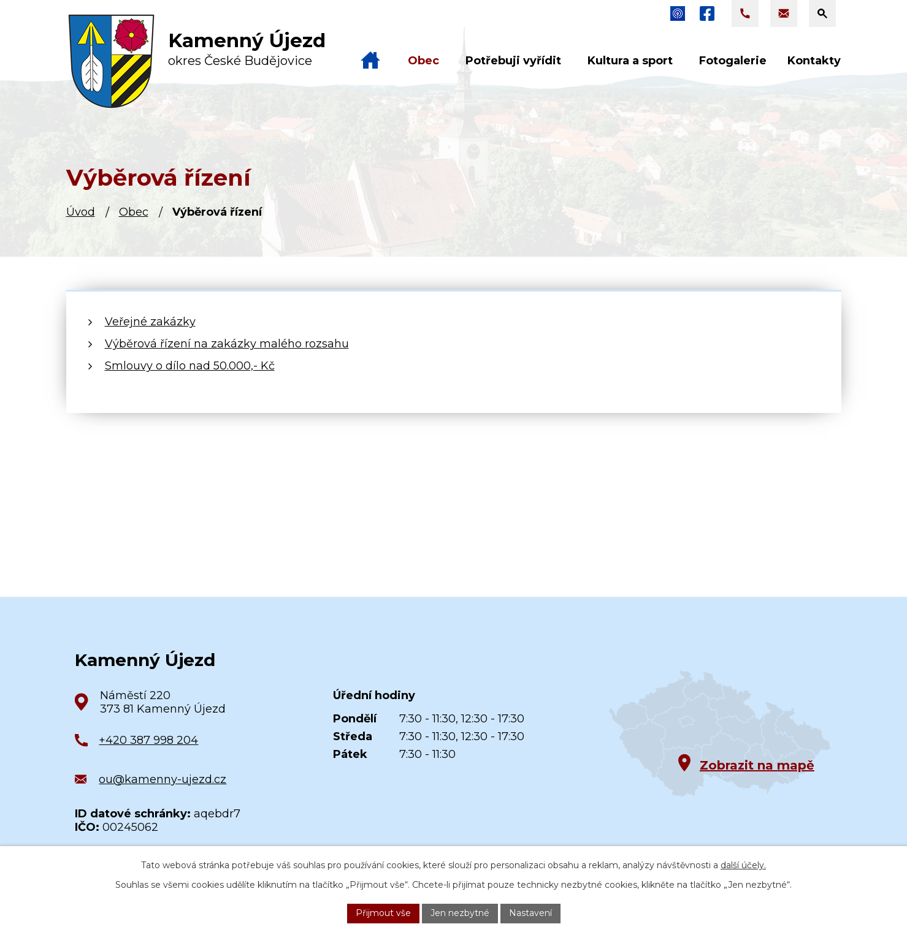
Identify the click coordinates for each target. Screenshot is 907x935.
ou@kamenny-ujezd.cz (162, 779)
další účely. (743, 865)
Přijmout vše (383, 912)
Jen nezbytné (460, 912)
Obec (133, 212)
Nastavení (530, 912)
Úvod (80, 212)
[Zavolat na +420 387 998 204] (745, 13)
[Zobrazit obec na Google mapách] (719, 733)
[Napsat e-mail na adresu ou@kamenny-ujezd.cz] (783, 13)
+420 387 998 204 (148, 740)
